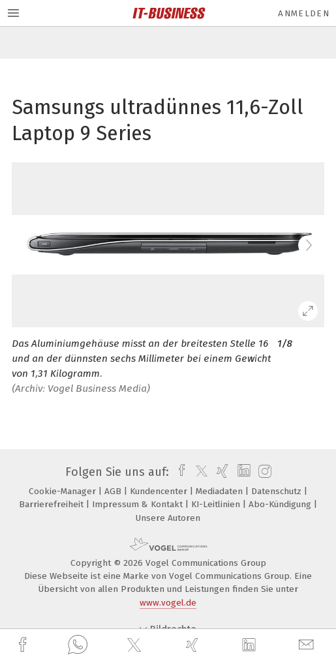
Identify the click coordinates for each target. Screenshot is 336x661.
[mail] (308, 645)
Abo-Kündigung (281, 504)
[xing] (194, 645)
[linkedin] (250, 645)
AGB (114, 491)
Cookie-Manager (64, 491)
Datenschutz (277, 491)
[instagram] (263, 472)
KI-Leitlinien (217, 504)
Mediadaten (220, 491)
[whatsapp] (77, 645)
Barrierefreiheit (52, 504)
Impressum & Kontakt (138, 504)
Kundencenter (160, 491)
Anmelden (303, 13)
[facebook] (24, 645)
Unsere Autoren (168, 517)
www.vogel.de (168, 602)
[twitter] (135, 645)
